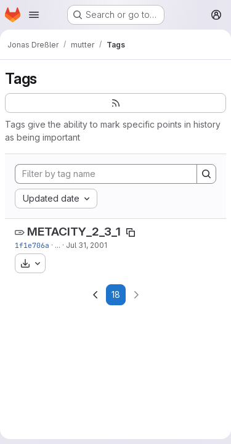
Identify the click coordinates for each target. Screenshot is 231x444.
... (57, 245)
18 (115, 294)
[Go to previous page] (95, 294)
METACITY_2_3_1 (74, 231)
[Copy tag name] (130, 232)
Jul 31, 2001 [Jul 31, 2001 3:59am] (86, 245)
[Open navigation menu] (34, 15)
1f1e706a (32, 245)
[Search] (206, 174)
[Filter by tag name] (106, 174)
